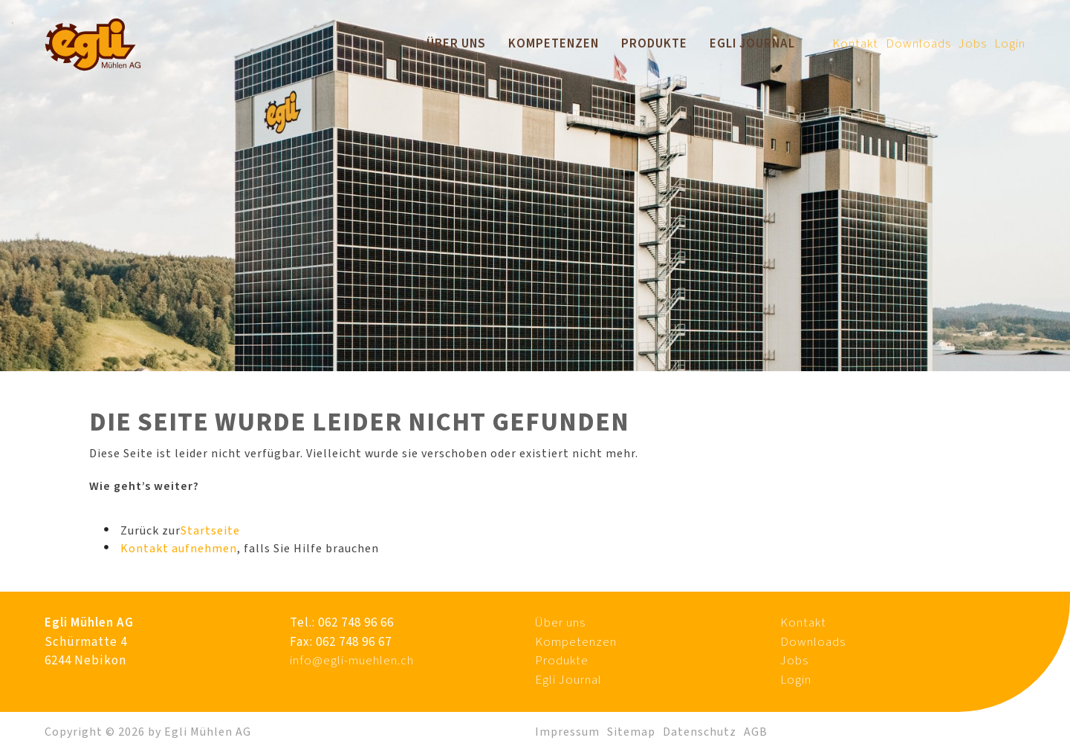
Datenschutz (699, 732)
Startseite (210, 531)
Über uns (456, 44)
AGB (756, 732)
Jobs (973, 44)
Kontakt (855, 44)
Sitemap (631, 732)
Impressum (567, 732)
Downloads (918, 44)
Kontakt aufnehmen (178, 548)
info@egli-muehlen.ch (352, 661)
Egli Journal (752, 44)
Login (1009, 44)
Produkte (654, 44)
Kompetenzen (553, 44)
